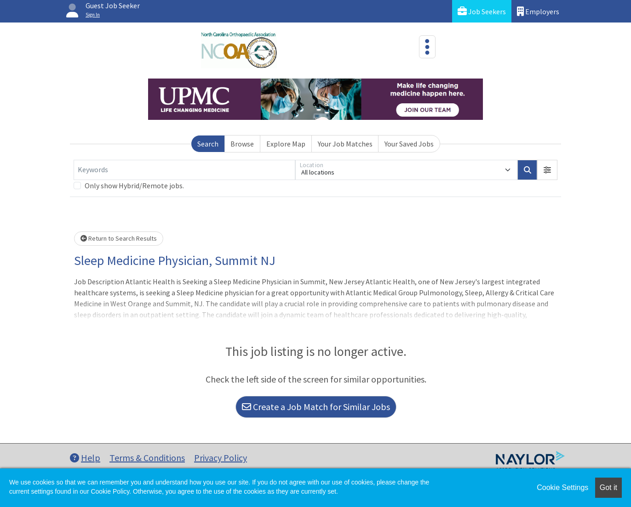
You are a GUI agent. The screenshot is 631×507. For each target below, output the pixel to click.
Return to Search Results (118, 238)
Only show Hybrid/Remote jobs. (134, 185)
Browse (242, 143)
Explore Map (285, 143)
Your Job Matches (345, 143)
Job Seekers (482, 11)
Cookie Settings (562, 487)
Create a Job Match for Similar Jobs (316, 406)
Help (85, 457)
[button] (547, 170)
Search (207, 143)
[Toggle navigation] (427, 46)
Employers (538, 11)
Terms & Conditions (147, 457)
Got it (608, 487)
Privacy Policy (220, 457)
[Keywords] (184, 170)
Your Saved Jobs (409, 143)
